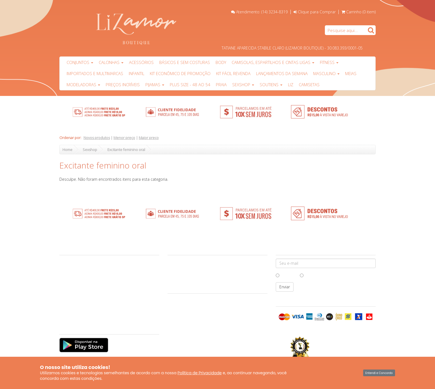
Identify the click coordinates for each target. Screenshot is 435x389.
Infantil (136, 73)
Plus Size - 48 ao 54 (190, 84)
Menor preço (124, 137)
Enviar (284, 286)
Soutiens (271, 84)
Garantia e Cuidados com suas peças (91, 273)
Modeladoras (83, 84)
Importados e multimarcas (95, 73)
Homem (286, 275)
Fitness (329, 62)
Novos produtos (97, 137)
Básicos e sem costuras (184, 62)
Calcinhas (111, 62)
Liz (290, 84)
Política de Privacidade (200, 373)
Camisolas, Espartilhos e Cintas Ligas (273, 62)
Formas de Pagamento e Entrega (87, 285)
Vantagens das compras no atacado (90, 279)
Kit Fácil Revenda (233, 73)
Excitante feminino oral (126, 149)
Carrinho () (361, 11)
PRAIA (221, 84)
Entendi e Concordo (379, 373)
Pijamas (154, 84)
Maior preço (149, 137)
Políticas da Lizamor (77, 298)
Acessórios (141, 62)
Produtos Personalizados (82, 311)
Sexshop (243, 84)
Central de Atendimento (81, 266)
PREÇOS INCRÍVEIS (123, 84)
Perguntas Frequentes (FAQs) (85, 305)
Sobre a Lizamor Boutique (83, 260)
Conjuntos (80, 62)
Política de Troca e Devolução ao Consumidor (98, 292)
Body (221, 62)
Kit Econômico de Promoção (180, 73)
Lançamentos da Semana (282, 73)
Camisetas (309, 84)
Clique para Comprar (315, 11)
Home (67, 149)
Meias (350, 73)
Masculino (326, 73)
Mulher (309, 275)
